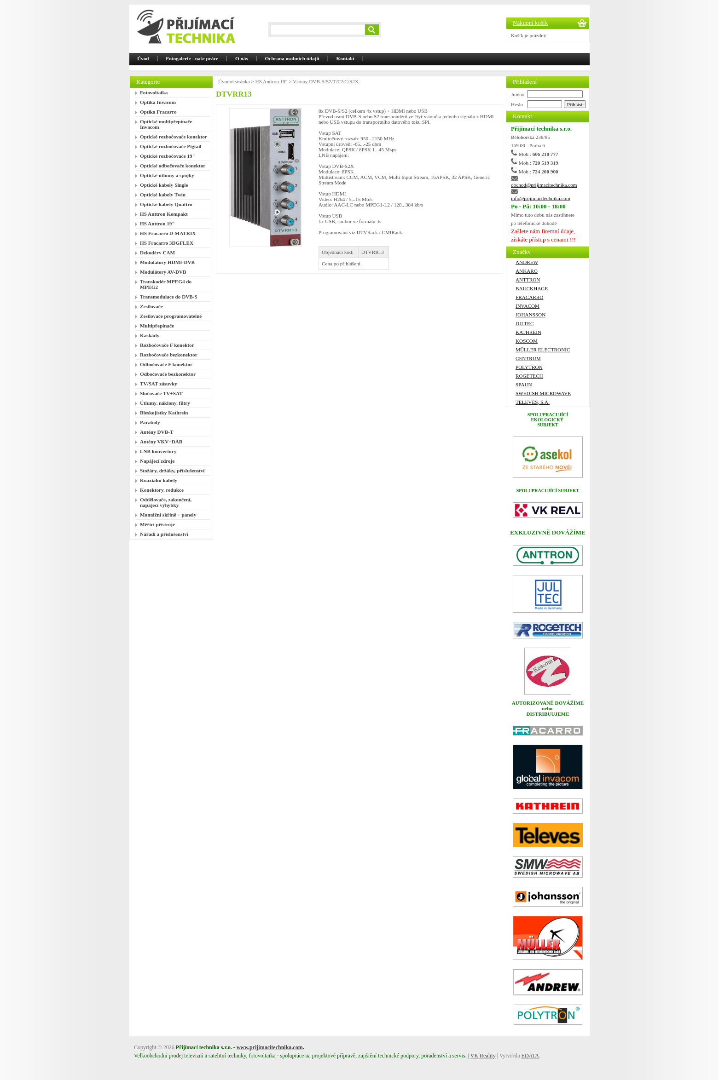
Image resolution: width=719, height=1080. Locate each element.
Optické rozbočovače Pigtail (170, 146)
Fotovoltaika (154, 92)
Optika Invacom (158, 102)
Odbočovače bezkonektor (168, 374)
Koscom (527, 341)
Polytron (529, 367)
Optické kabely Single (164, 185)
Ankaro (527, 271)
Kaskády (149, 335)
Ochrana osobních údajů (292, 58)
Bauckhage (532, 288)
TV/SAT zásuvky (158, 383)
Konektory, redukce (162, 490)
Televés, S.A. (533, 402)
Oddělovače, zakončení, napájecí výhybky (165, 502)
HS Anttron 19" (157, 223)
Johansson (530, 314)
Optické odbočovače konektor (172, 165)
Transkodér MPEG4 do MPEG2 (165, 284)
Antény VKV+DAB (161, 441)
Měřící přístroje (157, 524)
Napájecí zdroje (157, 461)
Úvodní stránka (234, 81)
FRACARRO (529, 297)
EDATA (530, 1055)
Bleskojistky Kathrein (164, 412)
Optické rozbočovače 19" (167, 156)
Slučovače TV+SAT (161, 393)
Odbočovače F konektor (166, 364)
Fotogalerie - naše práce (192, 58)
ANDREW (527, 262)
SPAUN (524, 384)
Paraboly (150, 422)
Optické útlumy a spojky (167, 175)
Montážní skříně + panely (168, 514)
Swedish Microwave (543, 393)
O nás (241, 58)
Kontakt (345, 58)
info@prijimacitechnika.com (540, 198)
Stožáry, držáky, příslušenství (172, 470)
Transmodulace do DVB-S (168, 296)
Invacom (527, 306)
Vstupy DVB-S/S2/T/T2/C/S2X (326, 81)
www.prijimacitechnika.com (270, 1047)
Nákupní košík (530, 22)
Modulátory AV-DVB (163, 272)
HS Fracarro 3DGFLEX (166, 243)
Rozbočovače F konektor (167, 345)
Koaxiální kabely (158, 480)
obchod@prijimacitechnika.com (544, 185)
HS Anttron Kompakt (164, 214)
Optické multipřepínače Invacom (166, 124)
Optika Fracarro (158, 112)
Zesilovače (151, 306)
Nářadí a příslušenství (164, 534)
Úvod (143, 58)
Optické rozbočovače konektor (173, 136)
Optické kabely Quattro (166, 204)
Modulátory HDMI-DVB (167, 262)
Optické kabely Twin (163, 194)
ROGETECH (529, 376)
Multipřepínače (157, 325)
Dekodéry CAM (157, 252)
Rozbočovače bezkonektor (168, 354)
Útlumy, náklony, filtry (165, 403)
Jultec (524, 323)
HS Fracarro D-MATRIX (168, 233)
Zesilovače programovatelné (171, 316)
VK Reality (483, 1055)
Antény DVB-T (156, 432)
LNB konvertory (158, 451)
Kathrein (528, 332)
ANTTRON (528, 279)
